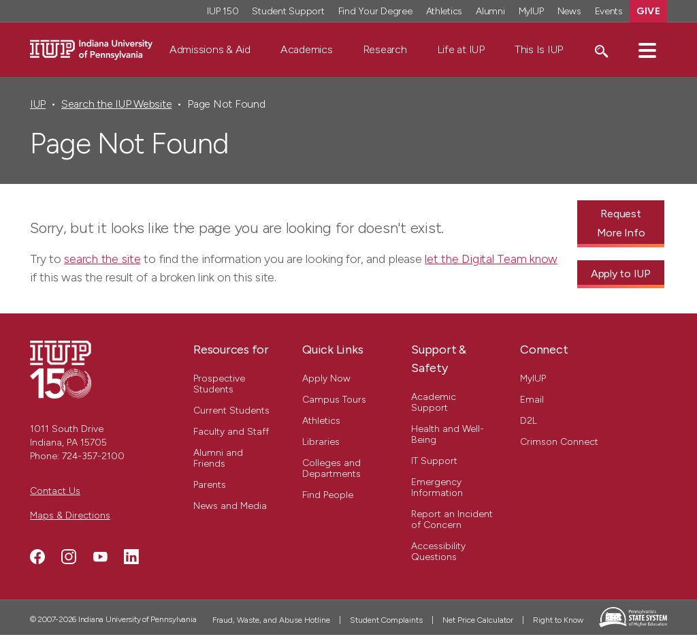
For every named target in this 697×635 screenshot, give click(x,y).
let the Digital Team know (491, 258)
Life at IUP (461, 49)
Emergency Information (437, 487)
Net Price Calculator (477, 620)
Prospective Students (219, 384)
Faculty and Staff (231, 431)
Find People (327, 495)
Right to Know (558, 620)
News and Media (230, 506)
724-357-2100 (93, 456)
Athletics (321, 421)
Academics (306, 49)
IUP (38, 103)
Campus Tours (334, 399)
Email (532, 399)
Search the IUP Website (116, 103)
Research (385, 49)
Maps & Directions (70, 515)
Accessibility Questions (438, 551)
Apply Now (326, 378)
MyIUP (533, 378)
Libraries (321, 442)
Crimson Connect (559, 442)
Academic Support (433, 402)
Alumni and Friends (218, 458)
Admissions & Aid (209, 49)
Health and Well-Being (447, 434)
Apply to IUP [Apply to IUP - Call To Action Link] (621, 273)
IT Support (434, 461)
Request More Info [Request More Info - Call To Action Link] (621, 223)
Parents (209, 485)
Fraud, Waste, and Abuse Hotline (271, 620)
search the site (102, 258)
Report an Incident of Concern (452, 519)
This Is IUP (539, 49)
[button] (647, 50)
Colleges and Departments (331, 468)
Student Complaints (386, 620)
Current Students (231, 410)
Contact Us (55, 491)
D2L (528, 421)
